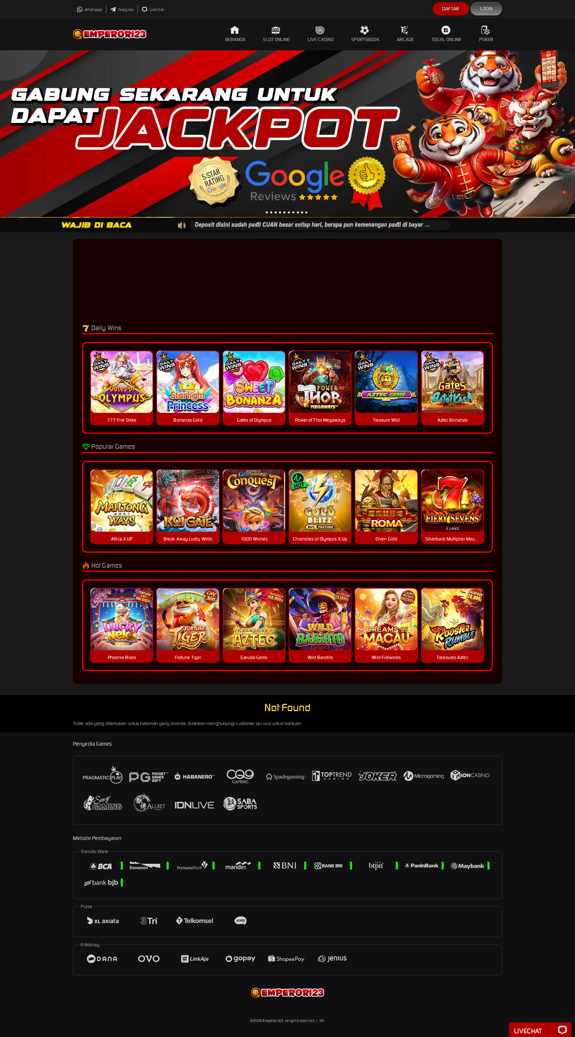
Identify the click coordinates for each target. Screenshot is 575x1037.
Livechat (153, 9)
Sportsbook (365, 34)
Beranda (235, 34)
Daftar (450, 9)
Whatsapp (89, 9)
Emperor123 (273, 1020)
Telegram (122, 9)
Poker (486, 34)
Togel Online (446, 34)
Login (486, 9)
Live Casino (321, 34)
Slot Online (276, 34)
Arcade (405, 34)
